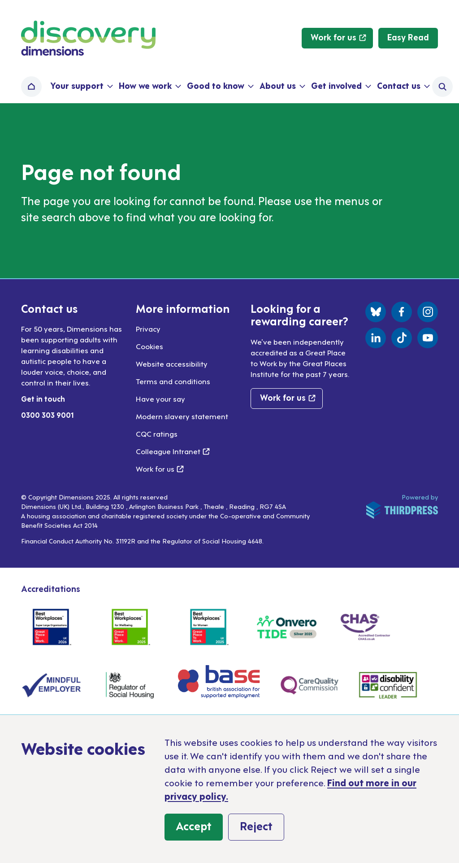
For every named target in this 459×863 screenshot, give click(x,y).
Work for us (160, 468)
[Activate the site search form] (442, 86)
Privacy (148, 328)
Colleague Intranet (173, 451)
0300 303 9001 (47, 414)
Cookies (149, 346)
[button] (81, 86)
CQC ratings (157, 433)
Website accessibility (172, 363)
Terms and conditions (173, 381)
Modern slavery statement (182, 416)
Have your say (160, 398)
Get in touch (43, 398)
